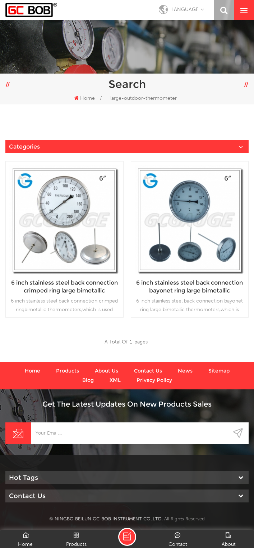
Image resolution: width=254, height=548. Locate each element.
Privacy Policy (154, 380)
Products (67, 370)
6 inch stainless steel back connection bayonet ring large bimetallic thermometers (189, 287)
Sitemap (219, 370)
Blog (88, 380)
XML (115, 380)
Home (84, 98)
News (185, 370)
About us (106, 370)
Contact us (148, 370)
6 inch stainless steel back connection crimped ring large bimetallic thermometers (64, 287)
